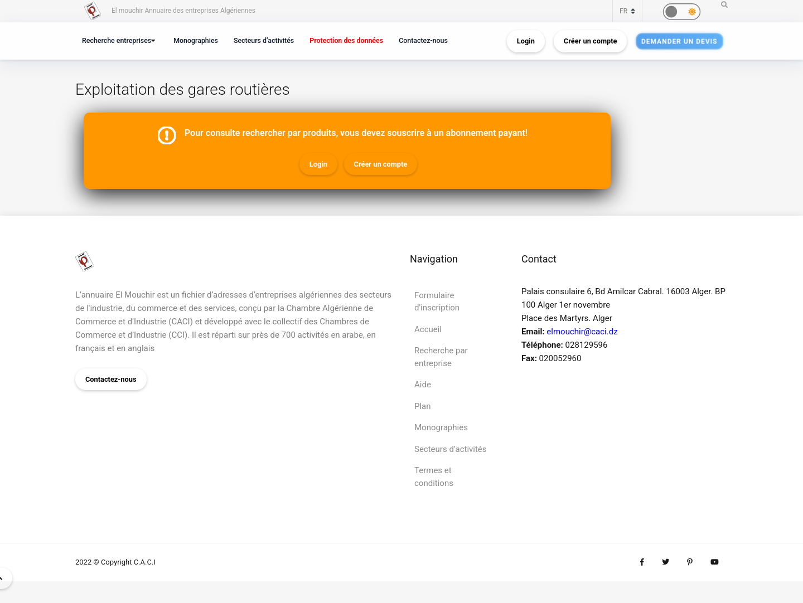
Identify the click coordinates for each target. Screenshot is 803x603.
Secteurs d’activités (264, 40)
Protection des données (346, 40)
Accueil (428, 329)
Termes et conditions (433, 476)
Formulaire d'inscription (436, 301)
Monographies (195, 40)
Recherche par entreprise (441, 357)
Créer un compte (590, 41)
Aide (422, 385)
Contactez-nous (423, 40)
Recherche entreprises (116, 40)
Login (526, 41)
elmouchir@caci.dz (581, 332)
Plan (422, 406)
